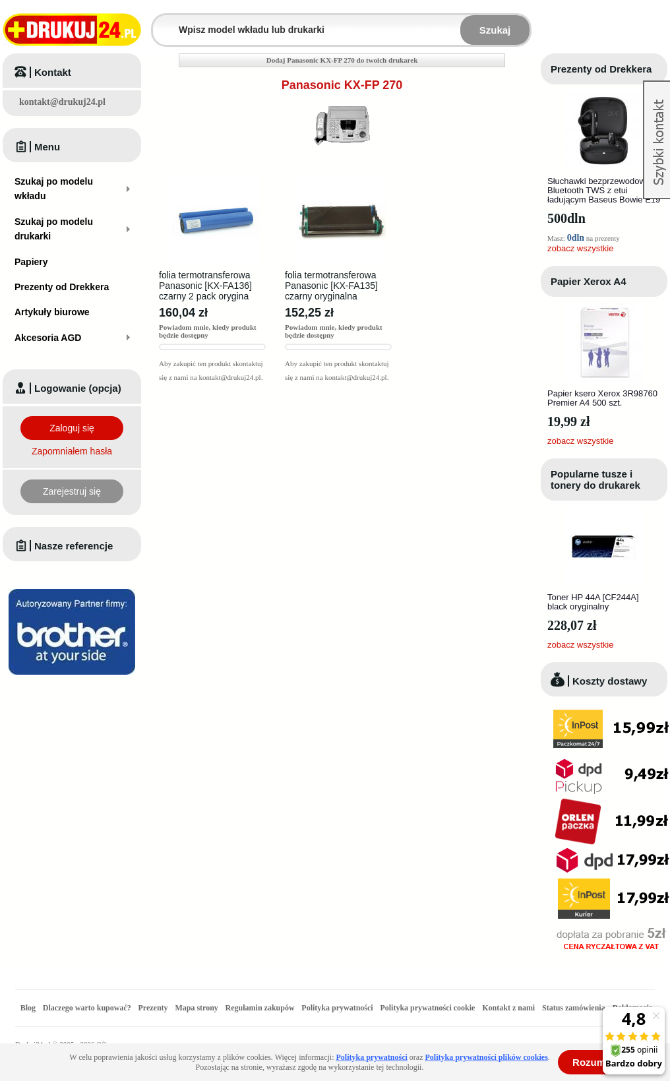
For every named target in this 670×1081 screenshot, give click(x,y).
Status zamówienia (574, 1007)
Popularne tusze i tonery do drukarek (595, 479)
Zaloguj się (71, 428)
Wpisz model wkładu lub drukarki (161, 22)
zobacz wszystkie (580, 248)
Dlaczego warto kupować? (87, 1007)
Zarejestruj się (72, 491)
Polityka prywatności (337, 1007)
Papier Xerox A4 (588, 281)
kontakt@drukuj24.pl (62, 102)
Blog (28, 1007)
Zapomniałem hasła (72, 451)
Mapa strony (196, 1007)
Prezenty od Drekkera (601, 69)
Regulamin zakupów (260, 1007)
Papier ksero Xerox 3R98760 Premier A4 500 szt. (602, 398)
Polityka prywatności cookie (427, 1007)
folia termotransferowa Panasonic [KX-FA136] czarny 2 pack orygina (205, 285)
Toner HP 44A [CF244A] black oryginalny (593, 601)
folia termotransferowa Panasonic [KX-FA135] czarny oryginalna (331, 285)
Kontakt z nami (508, 1007)
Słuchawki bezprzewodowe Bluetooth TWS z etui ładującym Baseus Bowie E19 (603, 190)
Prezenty (153, 1007)
